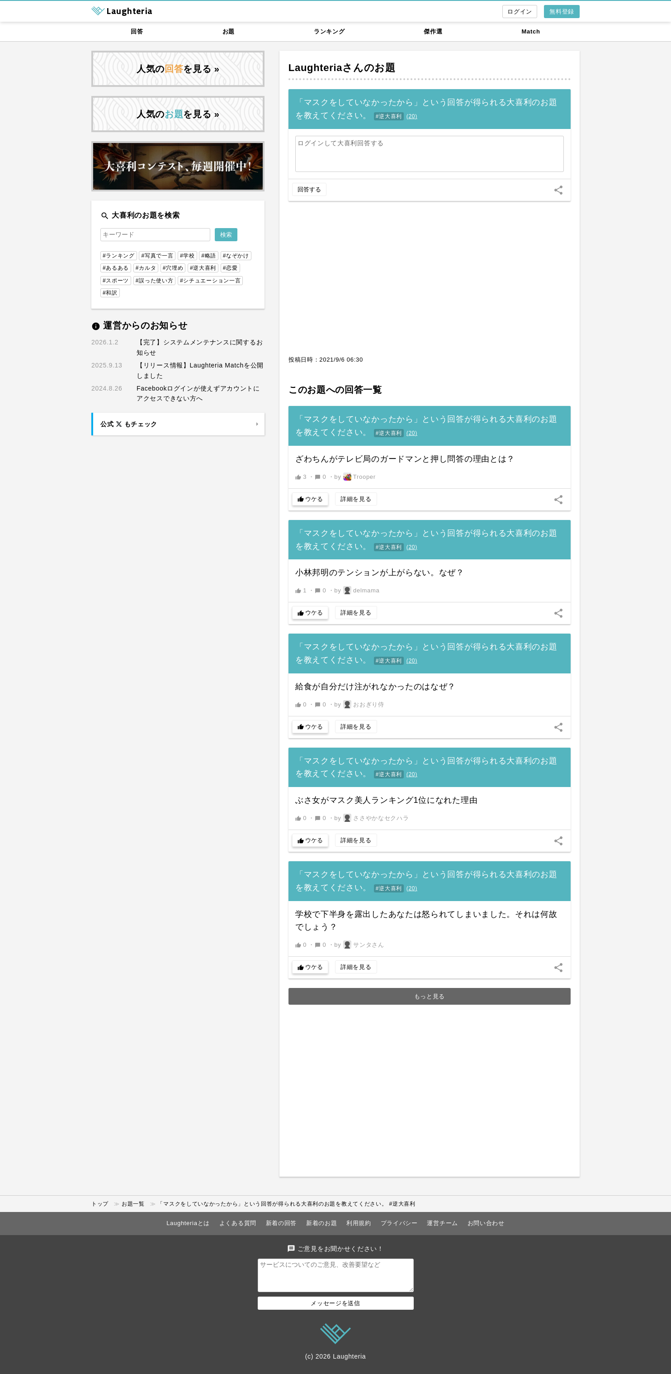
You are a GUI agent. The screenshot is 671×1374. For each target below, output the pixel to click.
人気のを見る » (178, 69)
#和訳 (110, 293)
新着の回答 (281, 1223)
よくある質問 (237, 1223)
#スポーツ (116, 280)
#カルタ (146, 268)
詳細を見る (356, 499)
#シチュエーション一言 (210, 280)
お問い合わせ (486, 1223)
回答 (137, 31)
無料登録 (561, 11)
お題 (228, 31)
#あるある (116, 268)
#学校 (187, 256)
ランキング (329, 31)
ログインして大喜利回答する (341, 143)
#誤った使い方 (155, 280)
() (411, 116)
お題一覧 (133, 1204)
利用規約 (358, 1223)
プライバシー (399, 1223)
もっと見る (429, 996)
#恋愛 (230, 268)
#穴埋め (173, 268)
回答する (309, 189)
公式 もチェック (128, 424)
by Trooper (354, 476)
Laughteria (315, 67)
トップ (100, 1204)
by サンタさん (359, 944)
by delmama (356, 590)
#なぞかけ (236, 256)
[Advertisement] (429, 282)
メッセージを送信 (335, 1308)
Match (531, 31)
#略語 (208, 256)
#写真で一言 (157, 256)
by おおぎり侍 (359, 704)
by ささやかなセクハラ (371, 818)
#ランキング (119, 256)
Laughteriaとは (188, 1223)
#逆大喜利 (389, 116)
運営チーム (442, 1223)
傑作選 (433, 31)
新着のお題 (321, 1223)
